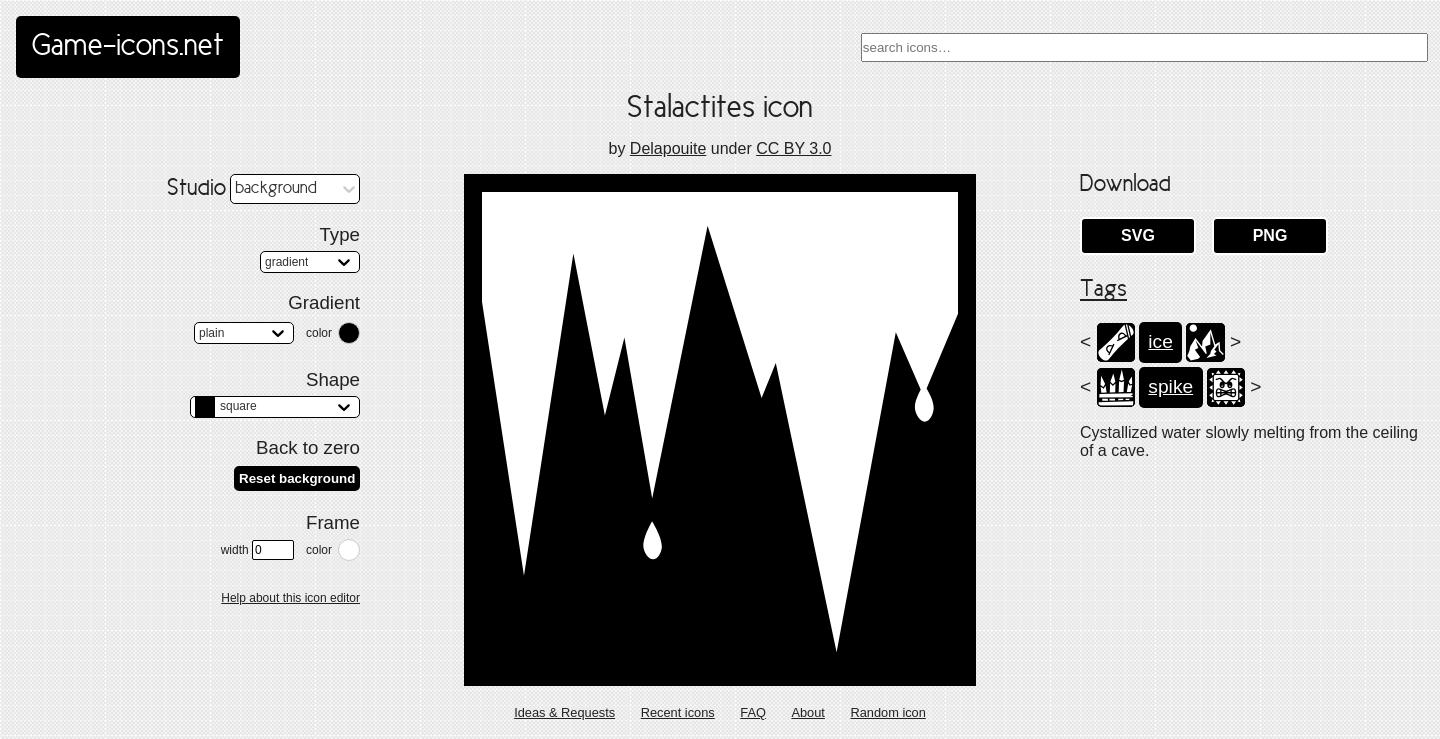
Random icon (887, 712)
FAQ (753, 712)
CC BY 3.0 (793, 148)
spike (1170, 386)
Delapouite (668, 148)
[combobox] (1144, 47)
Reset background (297, 478)
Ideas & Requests (564, 712)
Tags (1103, 290)
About (807, 712)
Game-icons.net (128, 47)
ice (1160, 341)
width (257, 550)
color (319, 333)
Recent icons (678, 712)
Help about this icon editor (290, 598)
